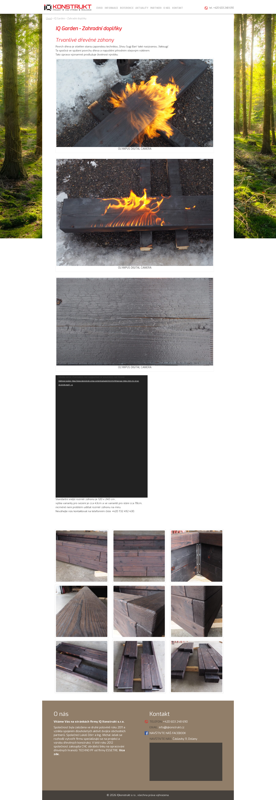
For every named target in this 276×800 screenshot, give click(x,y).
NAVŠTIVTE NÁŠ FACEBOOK (168, 733)
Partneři (156, 8)
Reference (126, 8)
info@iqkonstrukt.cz (171, 727)
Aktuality (141, 8)
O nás (166, 8)
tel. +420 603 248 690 (221, 7)
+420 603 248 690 (175, 722)
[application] (102, 436)
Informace (111, 8)
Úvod (99, 8)
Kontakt (177, 8)
